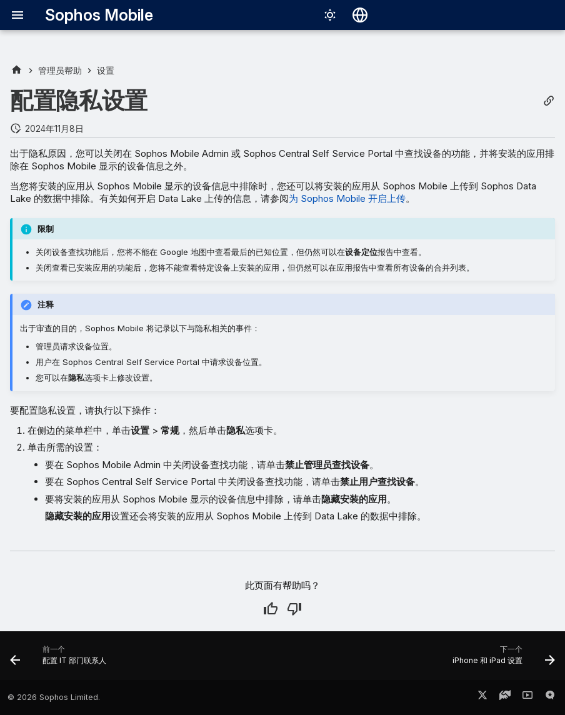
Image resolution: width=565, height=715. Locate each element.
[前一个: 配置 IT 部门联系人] (61, 659)
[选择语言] (360, 15)
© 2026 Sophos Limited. (54, 697)
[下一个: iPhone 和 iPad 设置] (501, 659)
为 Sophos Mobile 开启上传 (347, 198)
